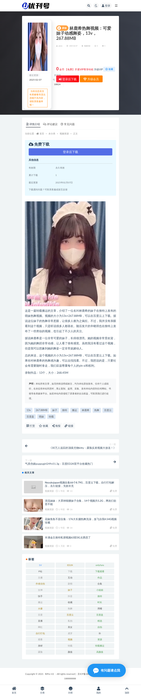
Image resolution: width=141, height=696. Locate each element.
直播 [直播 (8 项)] (40, 620)
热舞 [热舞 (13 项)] (70, 608)
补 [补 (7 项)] (100, 633)
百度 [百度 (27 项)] (40, 614)
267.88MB (41, 410)
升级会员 (103, 57)
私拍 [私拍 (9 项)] (70, 620)
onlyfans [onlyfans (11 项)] (100, 565)
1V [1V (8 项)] (40, 565)
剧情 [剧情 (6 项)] (70, 583)
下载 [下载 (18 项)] (70, 571)
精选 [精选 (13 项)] (99, 620)
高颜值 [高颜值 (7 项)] (99, 651)
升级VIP (98, 69)
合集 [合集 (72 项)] (99, 583)
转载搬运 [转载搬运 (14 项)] (99, 645)
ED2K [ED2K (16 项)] (70, 565)
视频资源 (87, 46)
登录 (106, 5)
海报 (56, 425)
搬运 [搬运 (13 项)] (40, 602)
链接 (69, 425)
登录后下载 (68, 79)
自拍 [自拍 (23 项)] (99, 627)
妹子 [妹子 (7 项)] (70, 590)
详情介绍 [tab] (33, 124)
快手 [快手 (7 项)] (40, 596)
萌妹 (41, 416)
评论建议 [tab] (50, 124)
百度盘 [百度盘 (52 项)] (99, 614)
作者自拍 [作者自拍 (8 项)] (40, 583)
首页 (42, 133)
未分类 (51, 133)
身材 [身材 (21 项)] (40, 645)
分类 (42, 690)
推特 (64, 410)
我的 (99, 690)
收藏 (109, 69)
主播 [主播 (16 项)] (40, 577)
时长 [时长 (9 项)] (99, 602)
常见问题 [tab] (68, 124)
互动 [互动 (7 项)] (70, 577)
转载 (51, 416)
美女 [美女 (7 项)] (70, 627)
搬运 (74, 410)
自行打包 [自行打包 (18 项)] (40, 633)
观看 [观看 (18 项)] (40, 639)
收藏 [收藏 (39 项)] (70, 602)
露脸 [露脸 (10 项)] (40, 651)
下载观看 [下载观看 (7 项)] (99, 571)
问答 (70, 690)
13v (29, 410)
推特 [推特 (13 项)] (99, 596)
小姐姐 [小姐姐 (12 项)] (99, 590)
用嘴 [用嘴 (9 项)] (99, 608)
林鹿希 (85, 410)
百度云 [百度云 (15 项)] (70, 614)
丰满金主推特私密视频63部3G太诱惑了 (68, 537)
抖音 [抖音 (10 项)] (70, 596)
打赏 (31, 425)
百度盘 (30, 416)
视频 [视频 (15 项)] (70, 639)
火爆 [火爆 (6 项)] (40, 608)
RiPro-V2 (49, 673)
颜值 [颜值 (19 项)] (70, 651)
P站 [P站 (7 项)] (40, 571)
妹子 (54, 410)
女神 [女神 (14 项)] (40, 590)
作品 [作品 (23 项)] (99, 577)
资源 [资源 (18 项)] (99, 639)
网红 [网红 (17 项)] (40, 627)
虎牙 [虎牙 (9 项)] (70, 633)
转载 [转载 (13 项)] (70, 645)
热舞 (96, 410)
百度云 (108, 410)
